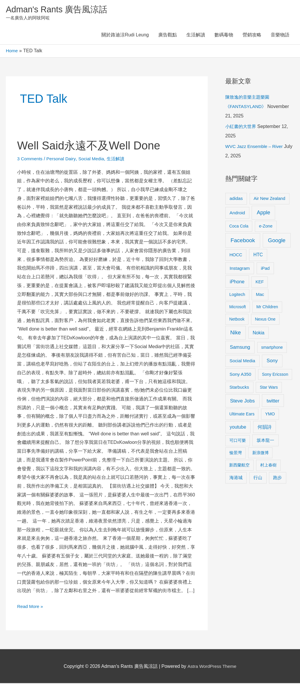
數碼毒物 (223, 35)
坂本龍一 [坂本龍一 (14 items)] (265, 441)
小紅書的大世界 (241, 127)
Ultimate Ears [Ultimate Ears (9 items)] (242, 414)
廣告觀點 (167, 35)
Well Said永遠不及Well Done (92, 146)
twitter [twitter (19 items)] (273, 401)
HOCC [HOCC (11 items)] (235, 255)
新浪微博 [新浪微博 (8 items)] (260, 453)
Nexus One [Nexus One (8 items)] (265, 320)
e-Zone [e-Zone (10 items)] (265, 227)
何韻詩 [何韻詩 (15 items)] (265, 427)
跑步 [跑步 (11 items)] (277, 478)
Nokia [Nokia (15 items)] (259, 333)
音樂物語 (280, 35)
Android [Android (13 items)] (237, 213)
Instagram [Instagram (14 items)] (240, 269)
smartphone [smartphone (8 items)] (272, 348)
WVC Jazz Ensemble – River (255, 147)
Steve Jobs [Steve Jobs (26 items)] (242, 402)
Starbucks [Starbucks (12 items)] (239, 387)
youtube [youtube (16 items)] (238, 427)
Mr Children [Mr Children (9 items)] (267, 307)
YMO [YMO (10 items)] (270, 414)
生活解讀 (195, 35)
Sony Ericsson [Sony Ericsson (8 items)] (275, 375)
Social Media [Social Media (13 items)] (242, 361)
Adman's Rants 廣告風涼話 (59, 10)
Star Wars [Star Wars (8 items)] (269, 388)
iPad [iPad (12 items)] (265, 269)
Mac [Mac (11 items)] (260, 295)
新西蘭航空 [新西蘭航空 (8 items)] (239, 466)
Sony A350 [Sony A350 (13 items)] (240, 375)
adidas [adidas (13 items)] (236, 199)
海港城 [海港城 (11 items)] (236, 478)
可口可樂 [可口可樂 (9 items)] (237, 441)
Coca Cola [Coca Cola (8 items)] (238, 227)
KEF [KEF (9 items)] (259, 282)
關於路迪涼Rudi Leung (125, 35)
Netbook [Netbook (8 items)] (236, 320)
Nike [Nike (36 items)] (235, 333)
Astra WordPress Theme (212, 667)
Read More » (30, 606)
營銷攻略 (252, 35)
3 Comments (30, 159)
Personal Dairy (62, 159)
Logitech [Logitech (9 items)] (237, 295)
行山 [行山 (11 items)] (257, 478)
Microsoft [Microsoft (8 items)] (237, 307)
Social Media (94, 159)
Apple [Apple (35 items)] (263, 213)
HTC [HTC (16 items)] (258, 255)
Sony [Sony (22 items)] (272, 361)
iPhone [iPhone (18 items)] (237, 282)
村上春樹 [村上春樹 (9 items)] (268, 466)
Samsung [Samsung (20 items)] (240, 348)
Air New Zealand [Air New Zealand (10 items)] (269, 199)
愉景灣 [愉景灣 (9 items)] (235, 453)
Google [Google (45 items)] (277, 241)
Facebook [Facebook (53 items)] (243, 241)
